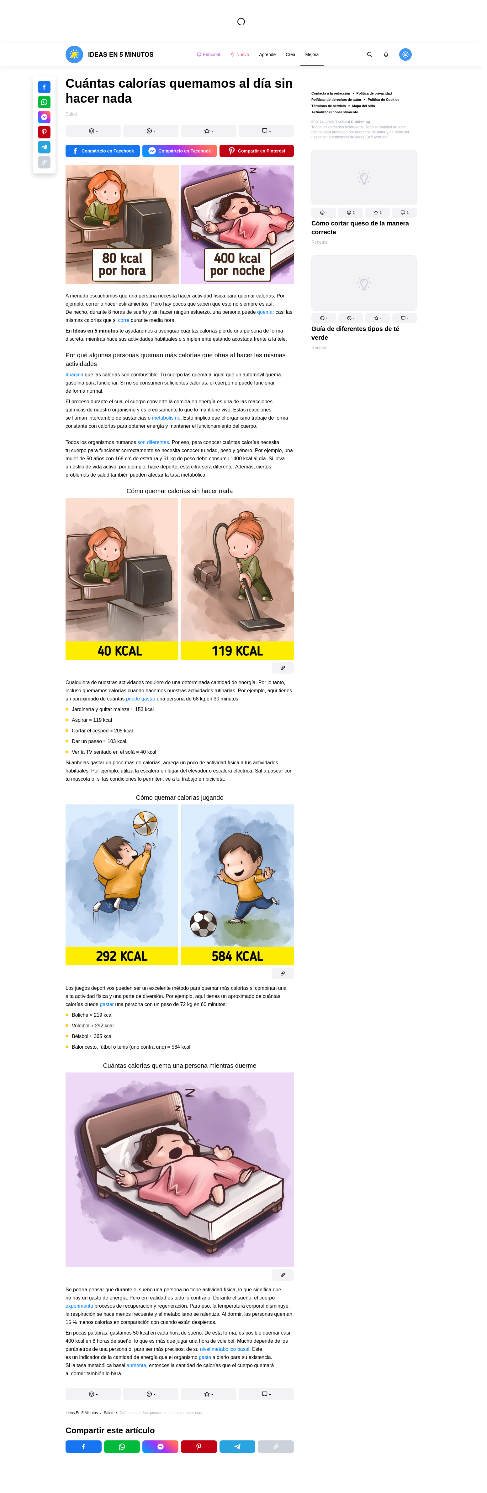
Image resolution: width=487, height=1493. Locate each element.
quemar (265, 312)
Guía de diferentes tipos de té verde (355, 333)
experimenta (79, 1306)
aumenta (136, 1365)
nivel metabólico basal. (226, 1349)
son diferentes (153, 442)
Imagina (74, 374)
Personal (208, 54)
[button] (323, 213)
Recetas (319, 242)
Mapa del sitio (363, 106)
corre (123, 320)
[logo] (110, 54)
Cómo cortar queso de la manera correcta (360, 227)
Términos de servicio (328, 106)
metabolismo (166, 418)
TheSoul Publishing (352, 122)
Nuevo (239, 54)
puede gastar (140, 698)
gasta (205, 1357)
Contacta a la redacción (330, 93)
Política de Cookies (384, 99)
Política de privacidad (374, 93)
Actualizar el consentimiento (334, 112)
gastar (107, 1004)
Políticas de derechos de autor (336, 99)
